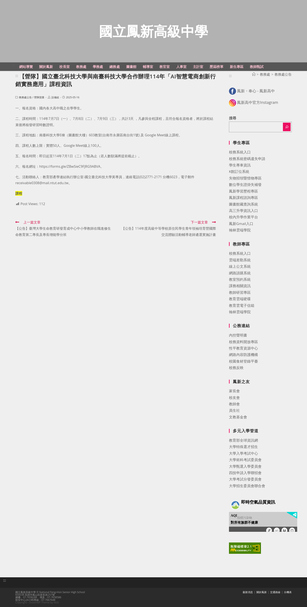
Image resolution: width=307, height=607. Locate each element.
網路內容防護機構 (243, 354)
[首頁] (253, 74)
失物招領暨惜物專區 (245, 178)
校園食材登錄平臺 (243, 361)
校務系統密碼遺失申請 (247, 158)
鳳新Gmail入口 (241, 223)
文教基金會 (238, 416)
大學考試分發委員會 (245, 479)
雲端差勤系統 (240, 259)
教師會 (234, 403)
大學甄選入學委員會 (245, 466)
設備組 (55, 97)
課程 (18, 193)
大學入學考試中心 (243, 453)
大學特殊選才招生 (243, 446)
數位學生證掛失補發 (245, 184)
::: (13, 65)
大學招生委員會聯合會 (247, 485)
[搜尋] (287, 127)
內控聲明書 (238, 335)
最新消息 (248, 592)
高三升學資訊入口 (243, 210)
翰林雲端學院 (240, 230)
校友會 (234, 397)
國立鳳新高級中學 (153, 31)
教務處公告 (25, 97)
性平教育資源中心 (243, 348)
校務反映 (236, 367)
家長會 (234, 390)
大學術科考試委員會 (245, 459)
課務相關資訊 (240, 285)
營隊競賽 (39, 97)
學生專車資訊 (240, 165)
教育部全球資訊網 (243, 440)
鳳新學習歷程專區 (243, 191)
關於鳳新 (261, 592)
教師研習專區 (240, 292)
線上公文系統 (240, 266)
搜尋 (232, 118)
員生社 (234, 410)
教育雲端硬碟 (240, 298)
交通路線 (275, 592)
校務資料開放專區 (243, 341)
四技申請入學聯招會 (245, 472)
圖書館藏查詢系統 (243, 204)
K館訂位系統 (239, 171)
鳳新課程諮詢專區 (243, 197)
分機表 (288, 592)
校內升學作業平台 (243, 217)
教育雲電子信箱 (241, 305)
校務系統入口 (240, 152)
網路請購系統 (240, 272)
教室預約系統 (240, 279)
